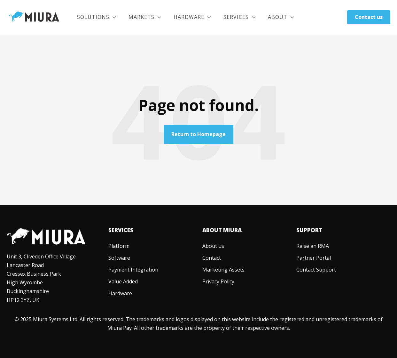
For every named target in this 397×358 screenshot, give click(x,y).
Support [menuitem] (309, 230)
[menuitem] (118, 245)
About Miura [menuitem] (222, 230)
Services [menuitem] (120, 230)
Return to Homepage (198, 134)
